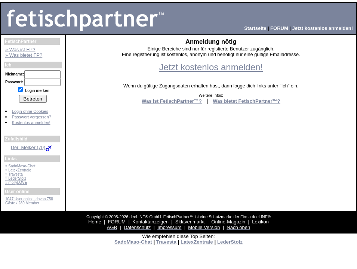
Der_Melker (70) (32, 147)
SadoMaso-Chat (133, 242)
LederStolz (230, 242)
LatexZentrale (197, 242)
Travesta (166, 242)
